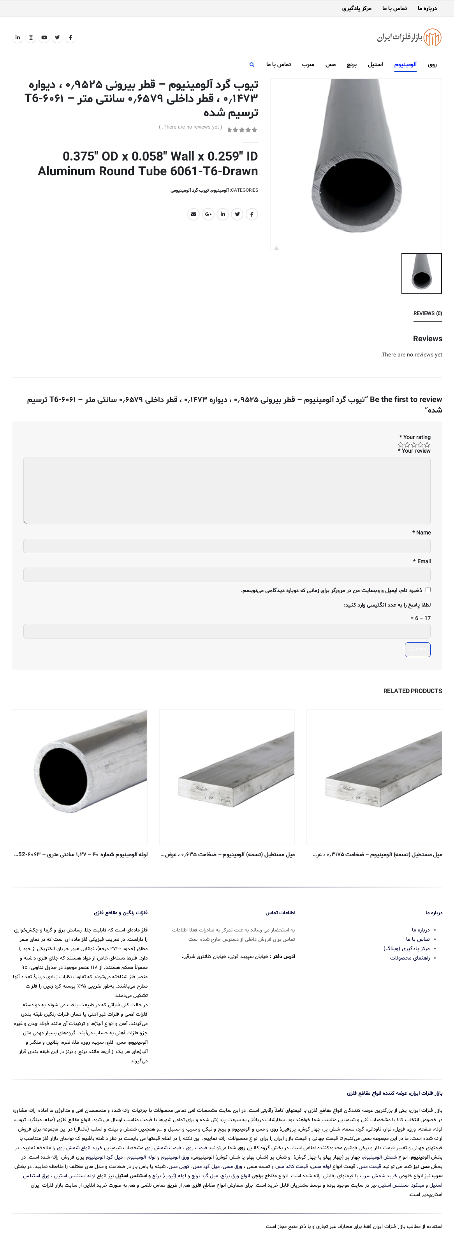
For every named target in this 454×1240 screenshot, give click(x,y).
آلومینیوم (405, 65)
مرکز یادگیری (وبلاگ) (407, 946)
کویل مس (179, 1164)
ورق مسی (232, 1164)
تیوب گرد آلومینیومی (190, 190)
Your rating (415, 436)
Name (421, 531)
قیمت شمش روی (163, 1145)
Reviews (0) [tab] (428, 312)
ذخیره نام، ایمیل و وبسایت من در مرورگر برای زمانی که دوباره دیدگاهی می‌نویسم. (331, 589)
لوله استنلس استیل (74, 1173)
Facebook (252, 214)
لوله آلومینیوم (141, 1154)
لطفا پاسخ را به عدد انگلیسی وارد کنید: (387, 603)
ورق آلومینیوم (175, 1154)
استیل (375, 65)
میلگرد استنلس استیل (401, 1182)
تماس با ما (394, 9)
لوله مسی (321, 1164)
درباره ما (427, 9)
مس (331, 65)
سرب (308, 65)
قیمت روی (196, 1145)
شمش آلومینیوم (380, 1154)
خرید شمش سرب (378, 1173)
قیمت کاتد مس (291, 1164)
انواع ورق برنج (235, 1173)
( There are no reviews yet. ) (190, 127)
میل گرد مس (206, 1164)
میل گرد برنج (205, 1173)
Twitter (237, 214)
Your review (414, 450)
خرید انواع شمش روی (79, 1145)
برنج (352, 65)
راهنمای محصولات (410, 955)
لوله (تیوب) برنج (169, 1173)
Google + (208, 214)
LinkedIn (222, 214)
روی (432, 65)
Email (193, 214)
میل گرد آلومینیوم (104, 1154)
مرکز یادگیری (356, 9)
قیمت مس (370, 1164)
